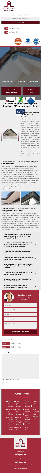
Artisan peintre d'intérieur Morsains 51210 (27, 417)
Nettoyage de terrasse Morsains (10, 426)
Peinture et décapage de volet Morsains (18, 421)
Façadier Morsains (27, 410)
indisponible (14, 28)
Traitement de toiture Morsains (18, 404)
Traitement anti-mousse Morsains (18, 412)
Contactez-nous (31, 91)
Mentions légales (20, 468)
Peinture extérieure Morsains (10, 419)
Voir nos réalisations (11, 91)
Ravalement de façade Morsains (10, 404)
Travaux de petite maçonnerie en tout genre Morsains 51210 (35, 412)
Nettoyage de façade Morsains (10, 412)
